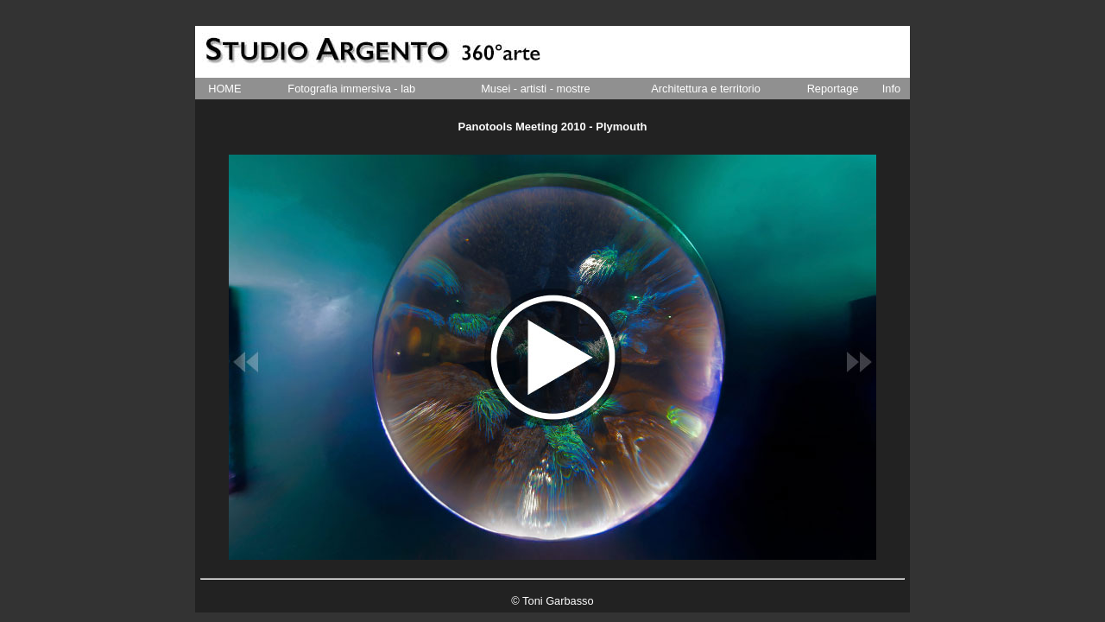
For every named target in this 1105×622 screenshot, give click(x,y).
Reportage (833, 88)
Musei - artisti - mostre (535, 88)
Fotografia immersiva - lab (351, 88)
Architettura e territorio (706, 88)
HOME (224, 88)
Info (891, 88)
